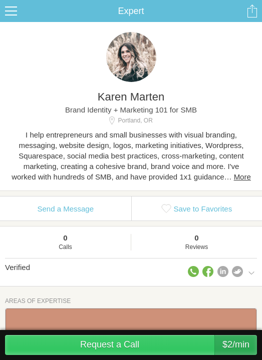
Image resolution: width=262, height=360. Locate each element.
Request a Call (168, 345)
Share (252, 11)
